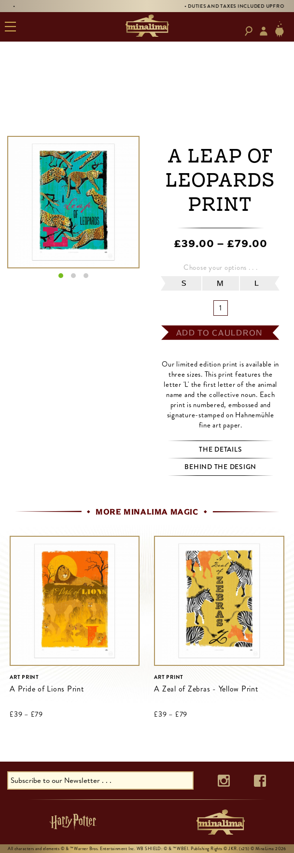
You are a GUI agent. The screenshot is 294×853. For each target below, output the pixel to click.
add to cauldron (219, 332)
